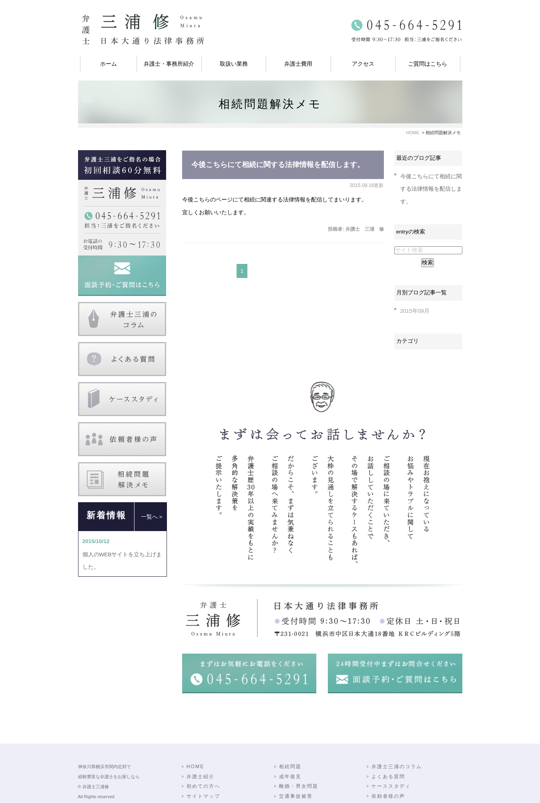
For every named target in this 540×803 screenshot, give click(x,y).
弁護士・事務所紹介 (169, 64)
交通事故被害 (296, 773)
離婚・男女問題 (298, 763)
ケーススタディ (391, 763)
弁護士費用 (298, 64)
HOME (196, 744)
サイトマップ (203, 773)
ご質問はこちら (427, 64)
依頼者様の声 (388, 773)
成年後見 (290, 754)
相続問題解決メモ (393, 783)
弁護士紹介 (201, 754)
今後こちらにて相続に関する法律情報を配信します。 (277, 165)
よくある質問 (388, 754)
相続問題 (290, 744)
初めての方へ (203, 763)
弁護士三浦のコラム (396, 744)
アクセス (363, 64)
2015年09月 (415, 311)
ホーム (108, 64)
